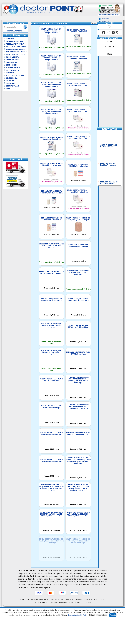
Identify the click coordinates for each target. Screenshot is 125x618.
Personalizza (101, 615)
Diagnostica (11, 62)
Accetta (113, 615)
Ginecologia (11, 78)
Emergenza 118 (12, 70)
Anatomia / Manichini (16, 46)
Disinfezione (12, 65)
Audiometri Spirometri (16, 52)
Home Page (9, 39)
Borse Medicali (12, 57)
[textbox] (13, 27)
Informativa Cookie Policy (77, 615)
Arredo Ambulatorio (15, 49)
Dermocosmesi (12, 60)
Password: (109, 46)
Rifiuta (91, 615)
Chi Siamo (105, 19)
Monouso (10, 83)
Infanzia (10, 81)
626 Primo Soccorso (15, 41)
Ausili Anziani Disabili (16, 54)
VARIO (8, 88)
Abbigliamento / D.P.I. (16, 44)
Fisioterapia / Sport (15, 75)
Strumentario (12, 86)
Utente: (110, 41)
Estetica (10, 73)
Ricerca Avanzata (14, 30)
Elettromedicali (13, 67)
